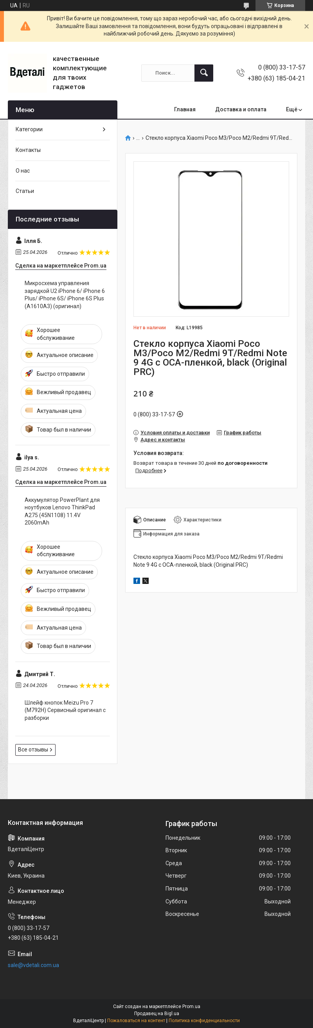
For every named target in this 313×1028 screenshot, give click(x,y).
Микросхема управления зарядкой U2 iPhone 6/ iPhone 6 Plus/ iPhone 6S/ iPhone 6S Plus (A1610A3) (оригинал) (65, 294)
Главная (185, 109)
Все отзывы (33, 749)
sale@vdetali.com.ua (33, 965)
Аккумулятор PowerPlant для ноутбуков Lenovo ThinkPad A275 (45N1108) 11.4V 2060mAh (62, 511)
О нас (23, 171)
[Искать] (203, 73)
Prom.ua (191, 1006)
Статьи (25, 191)
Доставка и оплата (240, 109)
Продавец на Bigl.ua (156, 1013)
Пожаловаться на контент (136, 1020)
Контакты (28, 150)
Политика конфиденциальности (204, 1020)
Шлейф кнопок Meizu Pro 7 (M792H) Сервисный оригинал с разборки (65, 710)
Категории (29, 129)
